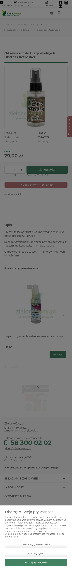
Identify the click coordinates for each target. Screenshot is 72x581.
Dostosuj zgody (36, 553)
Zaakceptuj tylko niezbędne (36, 544)
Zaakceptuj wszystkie (36, 562)
